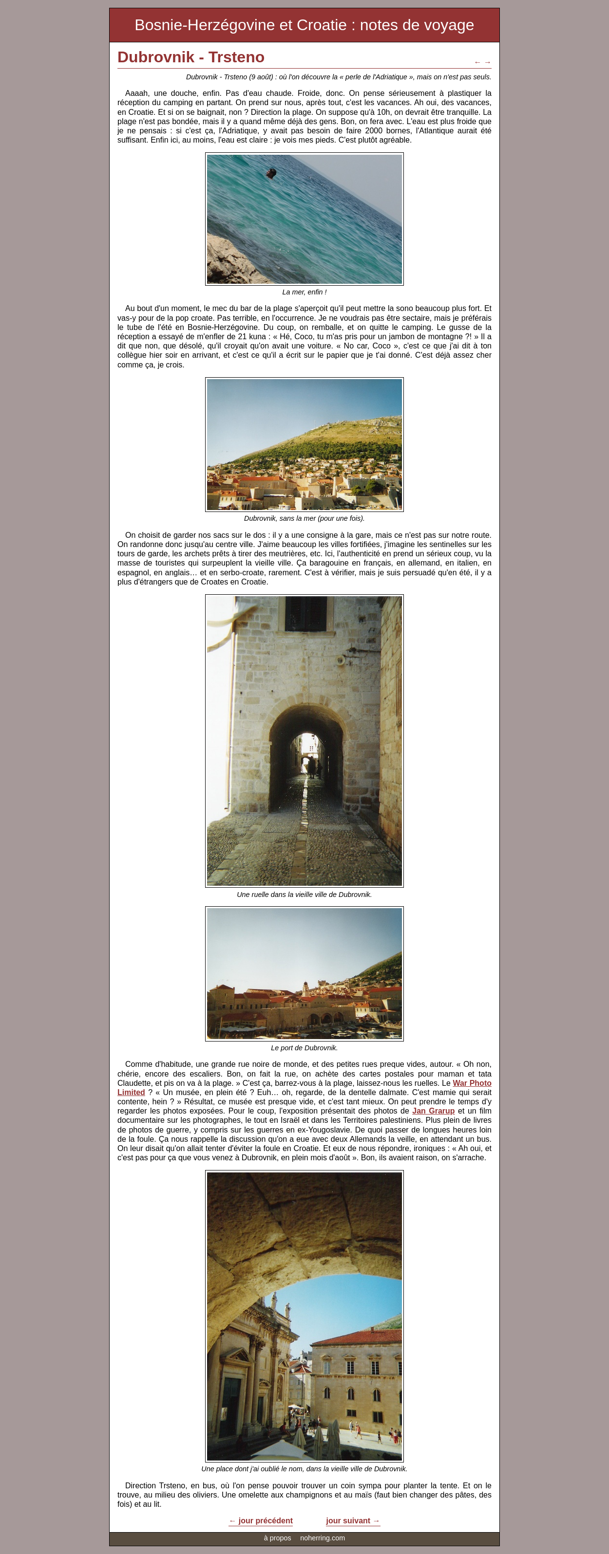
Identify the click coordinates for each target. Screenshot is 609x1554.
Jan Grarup (433, 1111)
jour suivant (348, 1521)
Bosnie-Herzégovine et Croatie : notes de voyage (304, 25)
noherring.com (322, 1538)
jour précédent (266, 1521)
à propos (277, 1538)
